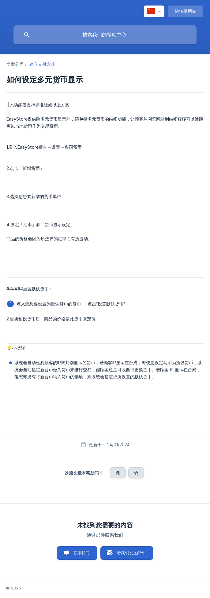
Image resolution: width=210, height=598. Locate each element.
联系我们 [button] (81, 552)
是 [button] (118, 472)
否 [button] (136, 472)
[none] (154, 11)
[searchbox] (105, 34)
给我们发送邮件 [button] (131, 552)
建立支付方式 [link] (42, 64)
